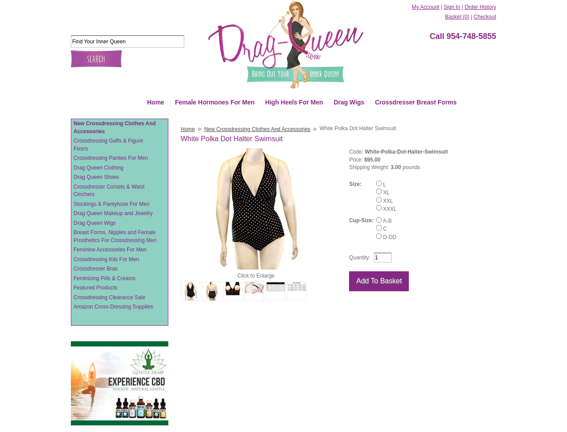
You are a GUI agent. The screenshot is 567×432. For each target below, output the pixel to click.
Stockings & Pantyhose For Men (111, 204)
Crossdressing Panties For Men (111, 158)
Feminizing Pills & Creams (105, 278)
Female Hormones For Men (215, 102)
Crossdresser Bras (95, 269)
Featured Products (95, 288)
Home (155, 102)
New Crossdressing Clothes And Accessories (115, 127)
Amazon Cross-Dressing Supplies (113, 307)
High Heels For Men (294, 102)
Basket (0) (457, 17)
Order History (480, 7)
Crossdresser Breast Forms (415, 102)
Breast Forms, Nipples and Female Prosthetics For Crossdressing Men (115, 236)
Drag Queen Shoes (96, 177)
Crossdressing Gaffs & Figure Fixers (108, 145)
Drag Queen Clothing (99, 168)
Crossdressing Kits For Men (106, 259)
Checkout (485, 17)
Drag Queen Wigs (95, 223)
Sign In (451, 7)
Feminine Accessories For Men (110, 250)
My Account (425, 7)
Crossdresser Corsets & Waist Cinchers (109, 191)
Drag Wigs (349, 102)
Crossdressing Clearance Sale (109, 297)
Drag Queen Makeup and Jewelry (113, 213)
